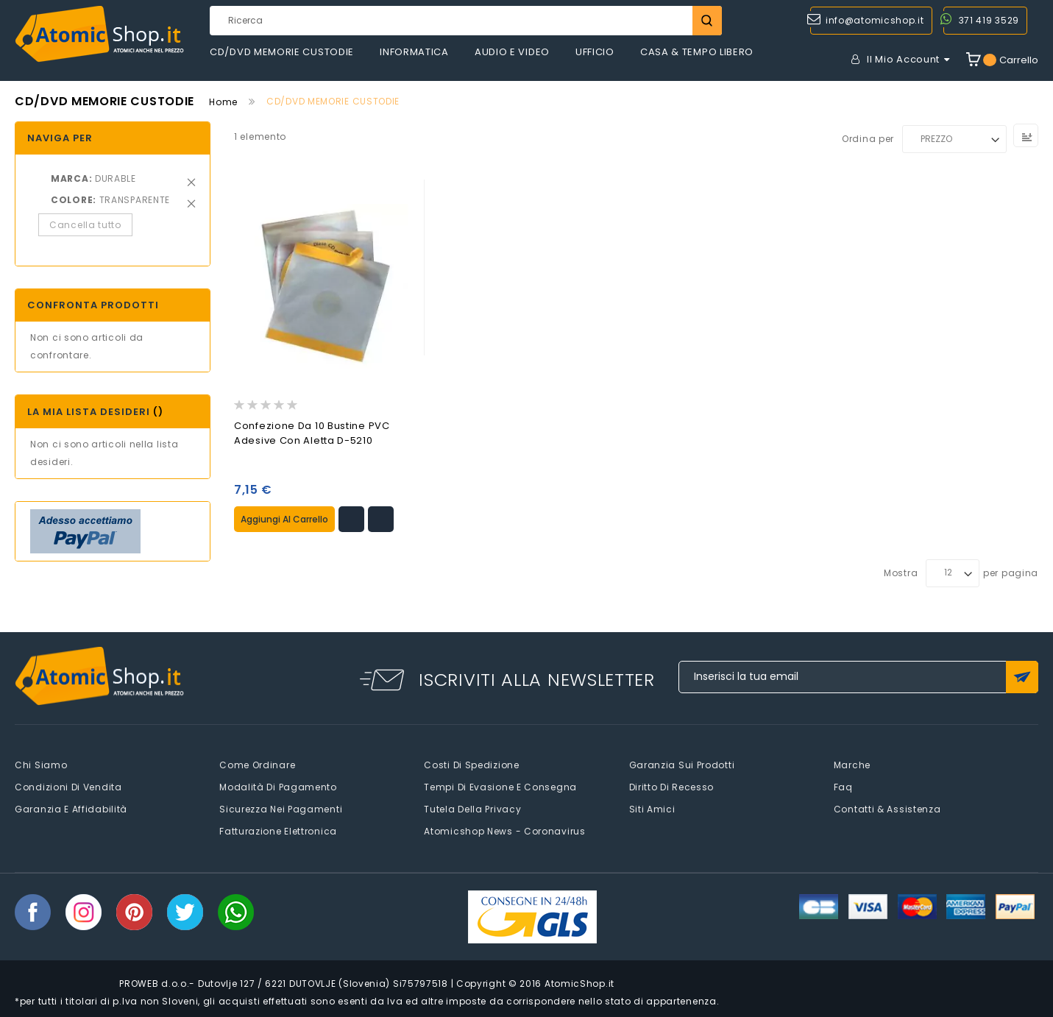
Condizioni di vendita (68, 786)
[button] (351, 518)
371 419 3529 (989, 20)
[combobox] (466, 20)
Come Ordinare (257, 764)
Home (223, 102)
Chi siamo (41, 764)
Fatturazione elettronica (278, 830)
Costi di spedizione (471, 764)
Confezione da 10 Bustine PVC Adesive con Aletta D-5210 (312, 433)
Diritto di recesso (672, 786)
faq (843, 786)
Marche (852, 764)
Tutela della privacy (472, 808)
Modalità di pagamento (278, 786)
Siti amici (652, 808)
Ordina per (868, 138)
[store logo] (99, 34)
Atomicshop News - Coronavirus (504, 830)
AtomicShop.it (579, 983)
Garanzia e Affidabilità (71, 808)
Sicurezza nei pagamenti (280, 808)
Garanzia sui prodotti (682, 764)
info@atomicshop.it (875, 20)
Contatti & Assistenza (887, 808)
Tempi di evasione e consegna (500, 786)
